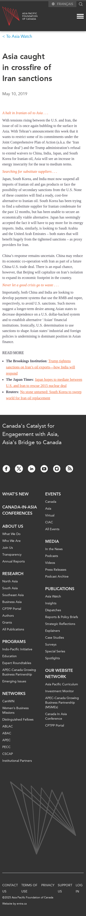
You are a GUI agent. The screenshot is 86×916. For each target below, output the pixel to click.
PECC (6, 747)
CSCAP (7, 754)
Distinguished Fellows (17, 719)
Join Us (7, 548)
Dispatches (53, 610)
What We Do (11, 534)
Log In (79, 888)
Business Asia (12, 602)
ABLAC (7, 726)
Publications (59, 588)
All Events (52, 529)
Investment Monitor (59, 691)
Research (12, 573)
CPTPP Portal (11, 609)
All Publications (13, 629)
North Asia (10, 581)
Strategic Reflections (60, 624)
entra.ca (22, 903)
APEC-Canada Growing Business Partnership (19, 672)
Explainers (52, 631)
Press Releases (55, 570)
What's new (15, 494)
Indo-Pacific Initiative (17, 649)
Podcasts (51, 556)
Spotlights (52, 658)
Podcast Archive (57, 576)
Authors (8, 616)
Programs (14, 641)
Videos (50, 563)
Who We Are (11, 541)
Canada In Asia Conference (56, 716)
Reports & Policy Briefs (61, 617)
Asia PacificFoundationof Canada (30, 16)
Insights (50, 603)
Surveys (50, 644)
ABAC (6, 733)
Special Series (55, 651)
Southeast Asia (13, 595)
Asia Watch (53, 596)
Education (9, 656)
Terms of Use (29, 888)
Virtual (49, 515)
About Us (12, 526)
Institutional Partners (17, 761)
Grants (7, 622)
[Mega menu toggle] (80, 16)
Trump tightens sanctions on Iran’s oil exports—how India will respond (40, 367)
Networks (13, 693)
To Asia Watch (19, 36)
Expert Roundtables (16, 663)
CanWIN (8, 701)
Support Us (65, 888)
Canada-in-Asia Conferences (19, 510)
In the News (54, 549)
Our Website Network (59, 673)
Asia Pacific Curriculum (61, 684)
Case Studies (54, 638)
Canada (50, 502)
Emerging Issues (14, 681)
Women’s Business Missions (15, 710)
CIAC (49, 522)
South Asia (10, 588)
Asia (48, 509)
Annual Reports (13, 561)
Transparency (12, 555)
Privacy (47, 885)
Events (53, 494)
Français (65, 4)
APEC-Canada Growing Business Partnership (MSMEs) (62, 702)
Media (52, 541)
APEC (6, 740)
